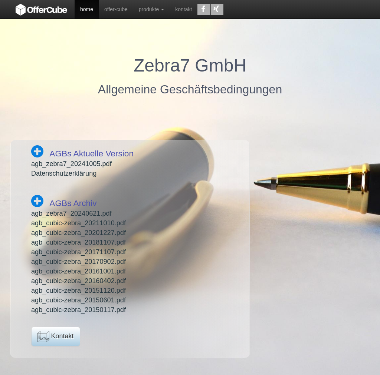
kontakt (183, 9)
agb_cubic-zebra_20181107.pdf (78, 242)
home (86, 9)
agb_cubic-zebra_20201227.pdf (78, 232)
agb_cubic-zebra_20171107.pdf (78, 252)
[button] (203, 9)
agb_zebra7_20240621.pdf (71, 213)
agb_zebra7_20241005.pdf (71, 163)
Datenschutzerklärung (63, 173)
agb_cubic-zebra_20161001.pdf (78, 271)
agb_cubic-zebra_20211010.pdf (78, 223)
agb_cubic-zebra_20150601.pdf (78, 300)
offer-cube (116, 9)
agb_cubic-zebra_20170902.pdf (78, 261)
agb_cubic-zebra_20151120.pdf (78, 290)
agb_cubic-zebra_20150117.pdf (78, 309)
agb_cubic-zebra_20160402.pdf (78, 281)
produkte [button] (151, 9)
